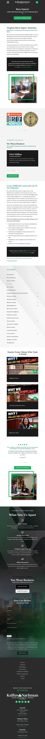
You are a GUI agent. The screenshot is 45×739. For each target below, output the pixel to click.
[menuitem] (22, 274)
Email (8, 619)
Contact (23, 678)
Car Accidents (22, 669)
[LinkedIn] (25, 701)
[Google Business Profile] (22, 701)
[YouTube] (28, 701)
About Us (22, 662)
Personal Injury (22, 667)
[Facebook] (16, 701)
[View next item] (25, 130)
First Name (9, 606)
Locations (22, 676)
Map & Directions (22, 715)
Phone (8, 615)
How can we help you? (12, 627)
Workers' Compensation (22, 674)
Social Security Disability (22, 671)
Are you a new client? (11, 623)
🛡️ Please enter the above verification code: (16, 638)
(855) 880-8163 (22, 690)
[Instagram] (19, 701)
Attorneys (22, 664)
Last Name (9, 610)
